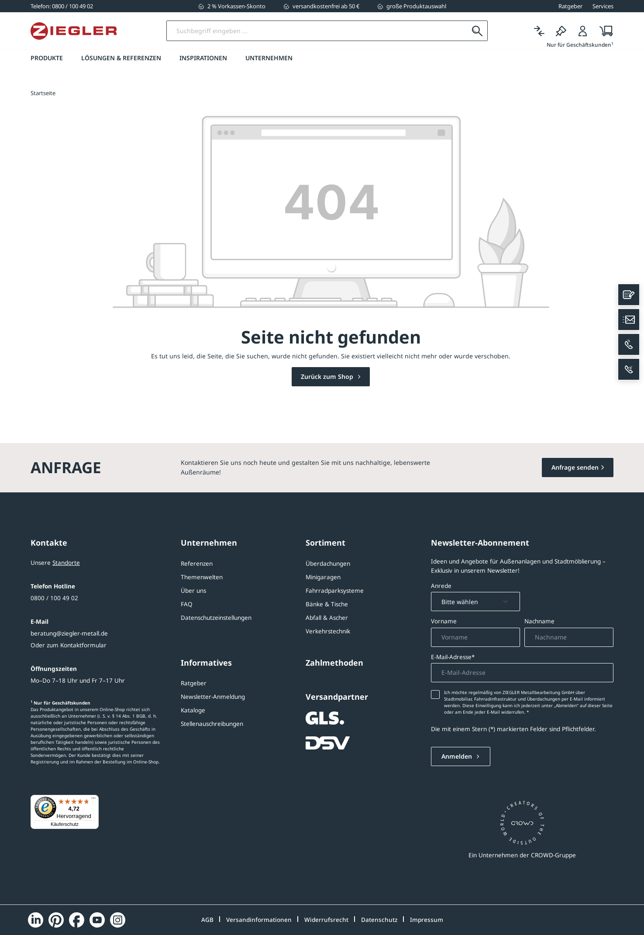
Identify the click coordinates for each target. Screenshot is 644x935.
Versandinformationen (259, 920)
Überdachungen (328, 563)
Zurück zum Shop (328, 377)
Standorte (66, 563)
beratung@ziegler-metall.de (69, 633)
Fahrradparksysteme (335, 591)
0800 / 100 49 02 (54, 598)
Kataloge (193, 710)
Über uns (193, 591)
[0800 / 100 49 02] (62, 6)
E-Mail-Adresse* (453, 657)
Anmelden (457, 756)
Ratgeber (194, 683)
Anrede (441, 586)
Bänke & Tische (327, 604)
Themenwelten (202, 577)
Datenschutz (379, 920)
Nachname (539, 621)
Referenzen (197, 563)
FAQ (187, 604)
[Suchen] (477, 31)
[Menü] (93, 800)
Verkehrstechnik (328, 631)
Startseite (43, 93)
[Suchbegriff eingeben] (317, 31)
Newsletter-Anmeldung (213, 697)
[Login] (583, 31)
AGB (207, 920)
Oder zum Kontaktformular (69, 645)
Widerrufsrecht (326, 920)
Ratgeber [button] (570, 6)
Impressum (426, 920)
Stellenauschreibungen (212, 724)
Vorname (444, 621)
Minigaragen (323, 577)
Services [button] (602, 6)
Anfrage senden (575, 467)
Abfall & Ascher (327, 618)
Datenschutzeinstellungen (216, 618)
